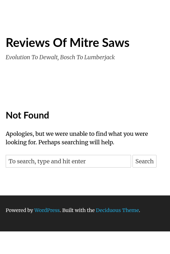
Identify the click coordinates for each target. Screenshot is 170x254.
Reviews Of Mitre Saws (68, 42)
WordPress (47, 210)
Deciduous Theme (117, 210)
